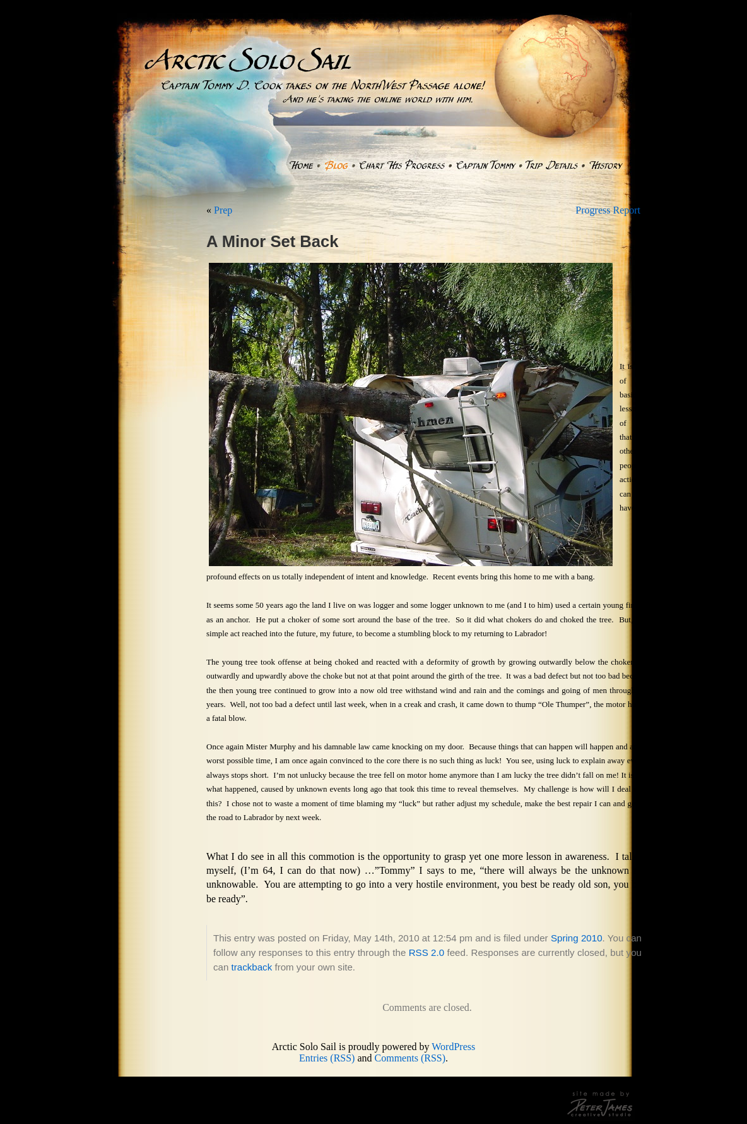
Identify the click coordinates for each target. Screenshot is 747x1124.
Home (300, 165)
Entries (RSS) (327, 1058)
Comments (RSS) (410, 1058)
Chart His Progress (401, 165)
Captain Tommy (485, 165)
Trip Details (552, 165)
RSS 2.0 (426, 952)
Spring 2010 (577, 938)
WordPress (453, 1046)
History (606, 165)
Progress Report (607, 210)
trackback (252, 967)
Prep (223, 210)
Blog (336, 165)
